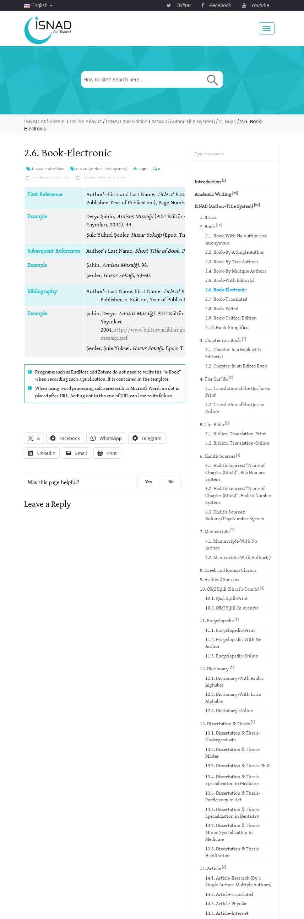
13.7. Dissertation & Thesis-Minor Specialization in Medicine (232, 832)
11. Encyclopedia (219, 620)
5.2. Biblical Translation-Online (237, 442)
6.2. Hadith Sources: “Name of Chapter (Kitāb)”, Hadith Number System (238, 495)
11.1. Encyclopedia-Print (230, 630)
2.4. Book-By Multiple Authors (235, 270)
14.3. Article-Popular (226, 903)
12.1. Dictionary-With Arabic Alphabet (234, 681)
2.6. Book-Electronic (225, 289)
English (38, 5)
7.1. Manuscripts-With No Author (231, 544)
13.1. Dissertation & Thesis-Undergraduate (232, 736)
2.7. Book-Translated (226, 298)
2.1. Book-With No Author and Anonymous (236, 239)
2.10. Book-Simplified (227, 327)
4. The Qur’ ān (216, 378)
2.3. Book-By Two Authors (231, 261)
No (171, 481)
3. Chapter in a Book (223, 340)
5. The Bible (214, 424)
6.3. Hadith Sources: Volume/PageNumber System (234, 515)
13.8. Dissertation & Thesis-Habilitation (232, 852)
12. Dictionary (217, 668)
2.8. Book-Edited (221, 308)
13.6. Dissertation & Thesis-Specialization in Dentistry (232, 812)
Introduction (210, 181)
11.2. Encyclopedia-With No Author (233, 643)
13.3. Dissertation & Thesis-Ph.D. (238, 765)
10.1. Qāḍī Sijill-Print (226, 598)
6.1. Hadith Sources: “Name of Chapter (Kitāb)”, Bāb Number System (235, 472)
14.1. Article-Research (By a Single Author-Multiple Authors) (238, 881)
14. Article (213, 868)
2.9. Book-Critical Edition (231, 317)
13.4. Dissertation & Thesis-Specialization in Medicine (232, 780)
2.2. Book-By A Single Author (234, 252)
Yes (148, 481)
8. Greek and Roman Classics (228, 570)
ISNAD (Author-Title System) (98, 169)
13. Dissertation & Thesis (227, 723)
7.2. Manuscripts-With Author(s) (238, 557)
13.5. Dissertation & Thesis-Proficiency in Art (232, 796)
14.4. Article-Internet (227, 913)
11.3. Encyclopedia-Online (231, 655)
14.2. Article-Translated (229, 894)
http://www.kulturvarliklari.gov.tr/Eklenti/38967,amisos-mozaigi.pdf (174, 333)
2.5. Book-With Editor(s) (229, 280)
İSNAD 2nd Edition (45, 169)
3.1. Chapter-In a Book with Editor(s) (233, 353)
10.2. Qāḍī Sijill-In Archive (232, 607)
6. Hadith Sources (220, 455)
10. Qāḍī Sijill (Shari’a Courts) (232, 588)
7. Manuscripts (217, 531)
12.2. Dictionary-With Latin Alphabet (233, 697)
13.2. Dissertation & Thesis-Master (232, 752)
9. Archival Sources (219, 579)
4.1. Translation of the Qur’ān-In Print (238, 391)
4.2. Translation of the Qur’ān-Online (235, 408)
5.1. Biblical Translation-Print (235, 433)
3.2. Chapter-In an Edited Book (236, 365)
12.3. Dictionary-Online (229, 710)
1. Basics (208, 217)
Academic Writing (216, 194)
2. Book (211, 226)
